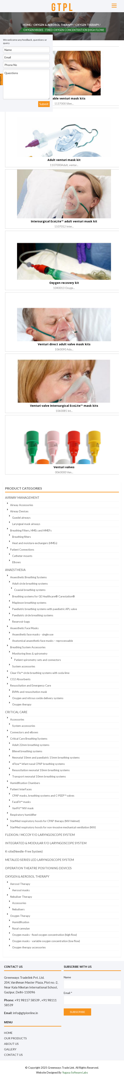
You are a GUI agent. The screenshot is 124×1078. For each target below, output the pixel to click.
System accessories (23, 666)
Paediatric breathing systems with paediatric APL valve (44, 609)
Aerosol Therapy (20, 884)
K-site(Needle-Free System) (24, 851)
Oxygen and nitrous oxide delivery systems (37, 698)
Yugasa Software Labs (75, 1072)
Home (27, 24)
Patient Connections (22, 549)
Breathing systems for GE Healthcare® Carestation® (43, 596)
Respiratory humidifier (23, 814)
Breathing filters (21, 536)
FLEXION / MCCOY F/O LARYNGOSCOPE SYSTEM (40, 834)
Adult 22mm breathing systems (30, 745)
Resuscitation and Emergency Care (30, 685)
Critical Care (16, 712)
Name (67, 977)
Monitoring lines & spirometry (29, 653)
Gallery (10, 1049)
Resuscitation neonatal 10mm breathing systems (41, 770)
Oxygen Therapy (87, 24)
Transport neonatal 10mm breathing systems (39, 776)
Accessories (17, 719)
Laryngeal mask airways (26, 524)
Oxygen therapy (21, 704)
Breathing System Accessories (27, 647)
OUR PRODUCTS (15, 1038)
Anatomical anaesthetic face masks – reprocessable (42, 640)
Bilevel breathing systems (27, 751)
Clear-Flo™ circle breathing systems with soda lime (39, 673)
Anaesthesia (15, 570)
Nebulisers (18, 909)
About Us (11, 1043)
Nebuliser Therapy (21, 896)
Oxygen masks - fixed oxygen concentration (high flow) (44, 934)
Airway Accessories (21, 505)
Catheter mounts (22, 556)
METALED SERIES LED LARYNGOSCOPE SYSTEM (39, 860)
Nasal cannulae (21, 928)
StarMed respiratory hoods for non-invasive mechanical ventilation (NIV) (53, 827)
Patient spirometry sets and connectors (37, 659)
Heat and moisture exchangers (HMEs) (34, 543)
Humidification (20, 922)
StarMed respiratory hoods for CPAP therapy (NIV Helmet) (45, 821)
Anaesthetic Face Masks (24, 628)
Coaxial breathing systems (29, 589)
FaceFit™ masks (21, 802)
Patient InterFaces (21, 789)
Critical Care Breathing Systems (28, 738)
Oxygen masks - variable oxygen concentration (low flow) (46, 941)
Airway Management (22, 497)
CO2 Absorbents (20, 679)
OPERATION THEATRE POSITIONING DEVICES (38, 868)
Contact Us (13, 1054)
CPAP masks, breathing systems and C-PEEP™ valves (43, 795)
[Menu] (114, 5)
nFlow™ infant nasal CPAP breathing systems (38, 763)
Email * (68, 993)
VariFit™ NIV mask (23, 808)
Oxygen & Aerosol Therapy (53, 24)
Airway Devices (19, 511)
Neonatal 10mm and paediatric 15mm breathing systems (46, 757)
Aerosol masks (21, 890)
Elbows (16, 562)
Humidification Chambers (25, 783)
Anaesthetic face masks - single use (32, 634)
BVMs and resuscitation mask (29, 691)
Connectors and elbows (24, 732)
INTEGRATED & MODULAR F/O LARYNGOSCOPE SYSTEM (45, 843)
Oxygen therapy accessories (29, 947)
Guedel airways (21, 517)
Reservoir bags (21, 621)
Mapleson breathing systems (29, 602)
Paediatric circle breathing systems (32, 615)
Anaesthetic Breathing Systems (28, 577)
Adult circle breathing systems (30, 583)
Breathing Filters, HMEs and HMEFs (31, 530)
